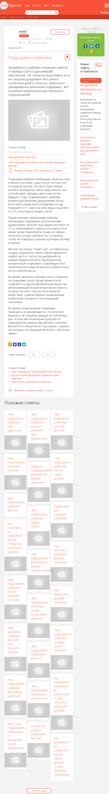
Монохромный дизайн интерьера (89, 184)
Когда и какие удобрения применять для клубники (35, 377)
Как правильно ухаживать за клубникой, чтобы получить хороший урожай (62, 694)
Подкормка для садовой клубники (62, 512)
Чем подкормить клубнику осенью (16, 464)
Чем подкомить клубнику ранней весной (61, 422)
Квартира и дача (17, 17)
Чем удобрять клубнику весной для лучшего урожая (16, 640)
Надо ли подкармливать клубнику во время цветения (42, 474)
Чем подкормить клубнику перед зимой (39, 518)
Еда (27, 5)
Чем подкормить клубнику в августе (39, 652)
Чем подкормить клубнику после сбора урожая (62, 468)
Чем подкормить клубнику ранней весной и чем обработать (39, 426)
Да (34, 354)
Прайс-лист (97, 28)
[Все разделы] (107, 5)
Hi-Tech (36, 5)
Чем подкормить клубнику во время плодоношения (42, 562)
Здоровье (57, 5)
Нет (48, 354)
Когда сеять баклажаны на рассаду (90, 89)
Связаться (91, 31)
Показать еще (39, 790)
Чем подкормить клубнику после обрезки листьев (16, 590)
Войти (105, 12)
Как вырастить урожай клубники (61, 596)
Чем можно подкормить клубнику (31, 381)
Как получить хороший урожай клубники (60, 554)
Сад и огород (33, 17)
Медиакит (85, 28)
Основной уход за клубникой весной (38, 732)
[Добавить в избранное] (67, 57)
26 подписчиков (39, 42)
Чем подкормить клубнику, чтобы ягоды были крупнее (39, 608)
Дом (46, 5)
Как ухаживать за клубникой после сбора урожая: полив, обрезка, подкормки (62, 756)
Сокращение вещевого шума (89, 197)
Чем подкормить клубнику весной (16, 504)
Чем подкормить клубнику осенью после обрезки (60, 640)
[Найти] (56, 12)
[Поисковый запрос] (42, 12)
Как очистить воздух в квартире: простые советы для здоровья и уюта (89, 145)
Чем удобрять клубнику (22, 157)
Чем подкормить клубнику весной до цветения (17, 688)
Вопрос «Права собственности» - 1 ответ (38, 170)
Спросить (60, 31)
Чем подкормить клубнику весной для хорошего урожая (36, 164)
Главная (3, 17)
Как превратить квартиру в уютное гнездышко (89, 167)
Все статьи (91, 207)
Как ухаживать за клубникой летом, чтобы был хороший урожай (15, 538)
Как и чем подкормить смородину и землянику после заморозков (16, 736)
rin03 (22, 31)
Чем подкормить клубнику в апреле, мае (38, 692)
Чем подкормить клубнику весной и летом (36, 371)
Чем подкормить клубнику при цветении (16, 422)
